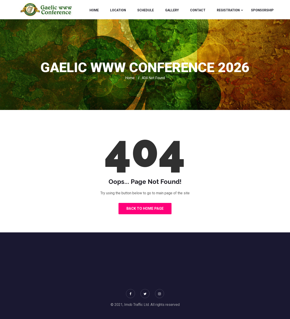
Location (118, 10)
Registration (228, 10)
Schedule (145, 10)
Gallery (172, 10)
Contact (197, 10)
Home (94, 10)
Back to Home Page (145, 208)
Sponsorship (262, 10)
